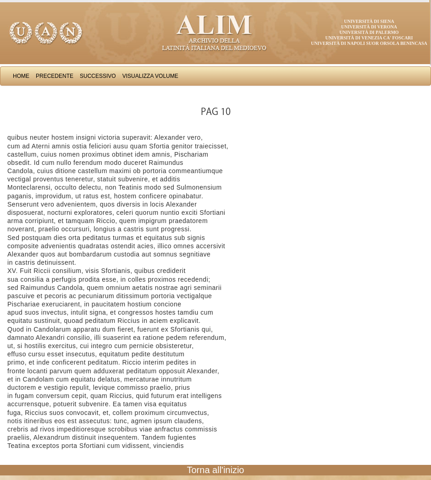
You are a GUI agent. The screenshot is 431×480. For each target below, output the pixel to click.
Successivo (98, 76)
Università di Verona (369, 26)
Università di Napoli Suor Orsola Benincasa (369, 43)
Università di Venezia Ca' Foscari (369, 37)
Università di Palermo (368, 32)
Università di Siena (369, 21)
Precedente (54, 76)
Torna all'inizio (215, 470)
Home (21, 76)
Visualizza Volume (150, 76)
